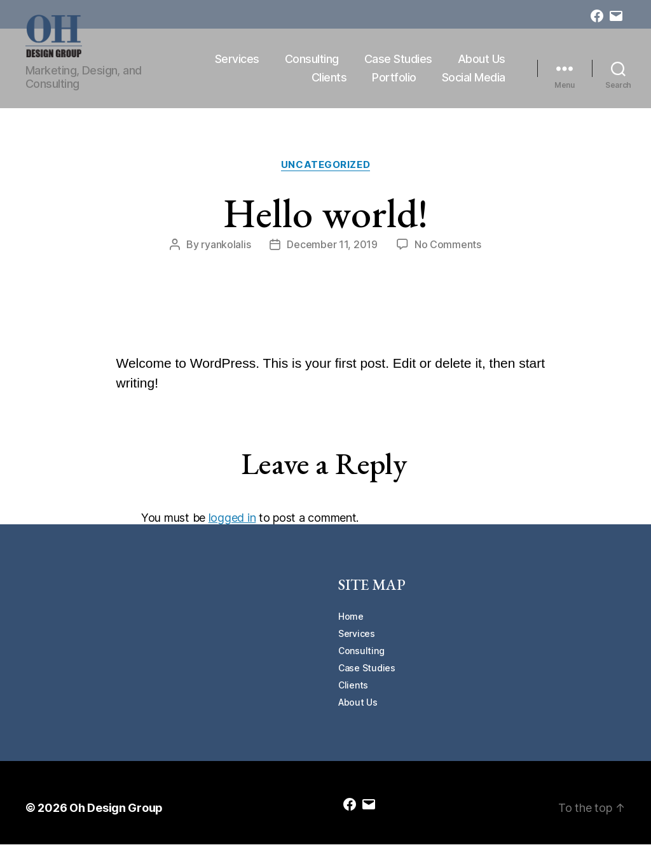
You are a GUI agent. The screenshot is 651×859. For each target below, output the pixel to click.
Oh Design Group (116, 822)
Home (351, 630)
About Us (262, 85)
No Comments (448, 259)
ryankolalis (225, 259)
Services (310, 66)
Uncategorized (325, 179)
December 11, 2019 (332, 259)
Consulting (385, 66)
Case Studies (471, 66)
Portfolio (394, 85)
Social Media (473, 85)
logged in (232, 533)
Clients (329, 85)
